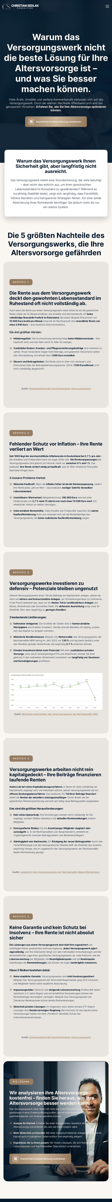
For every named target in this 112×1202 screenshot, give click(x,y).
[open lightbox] (56, 691)
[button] (107, 6)
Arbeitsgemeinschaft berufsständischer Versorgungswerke (60, 388)
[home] (20, 6)
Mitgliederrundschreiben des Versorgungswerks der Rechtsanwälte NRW (60, 714)
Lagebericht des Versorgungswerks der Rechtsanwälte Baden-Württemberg (60, 872)
